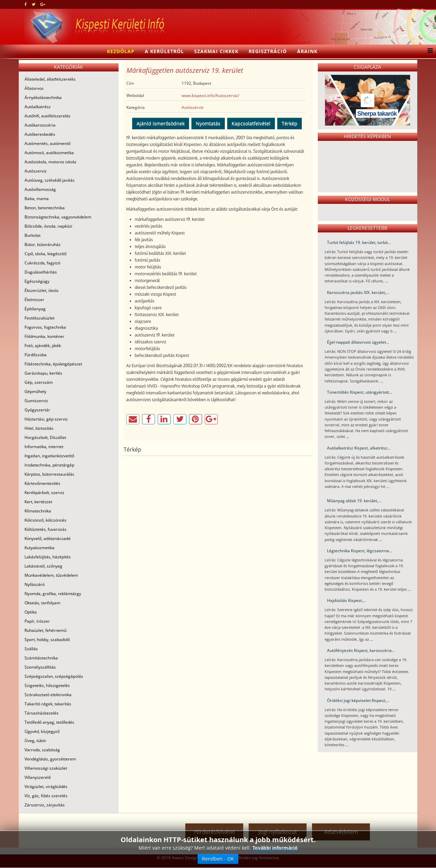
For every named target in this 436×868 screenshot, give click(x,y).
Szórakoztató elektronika (48, 695)
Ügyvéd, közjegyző (42, 731)
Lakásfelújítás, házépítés (48, 557)
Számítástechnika (41, 658)
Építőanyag (35, 309)
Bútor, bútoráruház (43, 244)
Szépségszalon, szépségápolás (54, 676)
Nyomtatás (208, 123)
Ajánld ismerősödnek (161, 123)
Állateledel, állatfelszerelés (50, 79)
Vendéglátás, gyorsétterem (50, 759)
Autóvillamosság (40, 189)
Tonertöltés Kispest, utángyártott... (359, 392)
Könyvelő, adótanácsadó (48, 538)
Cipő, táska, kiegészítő (45, 254)
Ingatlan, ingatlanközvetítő (49, 456)
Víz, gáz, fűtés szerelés (46, 796)
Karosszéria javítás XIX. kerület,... (358, 292)
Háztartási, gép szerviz (46, 419)
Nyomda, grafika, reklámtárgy (53, 593)
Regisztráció (268, 51)
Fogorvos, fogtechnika (45, 327)
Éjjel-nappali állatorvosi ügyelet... (358, 342)
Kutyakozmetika (39, 548)
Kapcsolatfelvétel (251, 123)
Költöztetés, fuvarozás (45, 529)
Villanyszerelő (38, 777)
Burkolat (33, 235)
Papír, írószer (37, 621)
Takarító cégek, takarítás (48, 704)
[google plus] (42, 4)
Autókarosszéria (40, 125)
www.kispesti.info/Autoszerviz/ (210, 95)
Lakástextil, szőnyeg (43, 566)
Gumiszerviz (36, 401)
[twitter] (33, 4)
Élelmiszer (34, 299)
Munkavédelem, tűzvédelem (51, 575)
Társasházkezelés (42, 713)
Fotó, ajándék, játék (43, 345)
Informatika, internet (44, 446)
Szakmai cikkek (216, 51)
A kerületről (164, 51)
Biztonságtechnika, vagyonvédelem (58, 217)
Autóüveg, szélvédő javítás (50, 180)
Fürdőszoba (36, 355)
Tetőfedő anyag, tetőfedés (49, 722)
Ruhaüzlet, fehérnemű (45, 630)
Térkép (289, 123)
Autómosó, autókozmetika (49, 152)
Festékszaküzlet (39, 318)
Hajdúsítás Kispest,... (346, 600)
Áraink (307, 51)
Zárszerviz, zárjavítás (45, 805)
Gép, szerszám (39, 382)
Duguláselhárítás (41, 272)
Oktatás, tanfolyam (42, 603)
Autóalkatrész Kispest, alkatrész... (358, 448)
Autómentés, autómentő (48, 143)
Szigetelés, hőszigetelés (47, 685)
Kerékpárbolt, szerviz (44, 492)
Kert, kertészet (38, 502)
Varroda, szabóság (42, 750)
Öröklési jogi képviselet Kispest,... (358, 700)
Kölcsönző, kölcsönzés (45, 520)
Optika (31, 612)
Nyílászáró (35, 584)
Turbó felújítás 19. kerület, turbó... (359, 242)
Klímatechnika (38, 511)
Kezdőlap (121, 51)
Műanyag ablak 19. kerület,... (354, 501)
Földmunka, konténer (44, 336)
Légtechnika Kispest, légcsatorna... (359, 551)
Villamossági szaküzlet (46, 768)
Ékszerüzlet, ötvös (42, 290)
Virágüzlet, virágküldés (46, 786)
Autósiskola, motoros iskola (50, 162)
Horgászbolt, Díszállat (45, 437)
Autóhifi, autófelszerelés (48, 116)
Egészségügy (37, 281)
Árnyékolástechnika (43, 97)
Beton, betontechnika (45, 208)
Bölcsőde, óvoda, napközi (48, 226)
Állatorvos (34, 88)
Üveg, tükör (35, 740)
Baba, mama (37, 198)
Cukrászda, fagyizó (42, 263)
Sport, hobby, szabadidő (47, 639)
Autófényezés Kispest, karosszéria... (361, 650)
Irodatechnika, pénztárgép (49, 465)
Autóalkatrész (38, 107)
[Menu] (428, 51)
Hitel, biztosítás (39, 428)
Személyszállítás (40, 667)
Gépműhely (35, 391)
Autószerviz (36, 171)
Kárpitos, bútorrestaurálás (49, 474)
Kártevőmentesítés (42, 483)
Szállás (31, 649)
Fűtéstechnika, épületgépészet (53, 364)
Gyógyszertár (37, 410)
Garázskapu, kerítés (43, 373)
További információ (275, 848)
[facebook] (26, 4)
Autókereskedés (40, 134)
